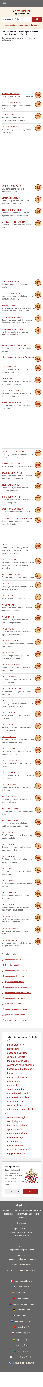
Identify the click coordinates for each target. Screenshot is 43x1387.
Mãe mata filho (23, 1298)
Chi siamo (21, 1223)
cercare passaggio (16, 1117)
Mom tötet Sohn (23, 1310)
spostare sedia (14, 1129)
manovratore (13, 1085)
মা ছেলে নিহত (23, 1351)
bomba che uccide (11, 93)
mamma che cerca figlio (15, 998)
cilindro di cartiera (16, 1056)
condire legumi (14, 1121)
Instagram (22, 1259)
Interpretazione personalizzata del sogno (21, 25)
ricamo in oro (14, 1081)
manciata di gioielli (16, 1044)
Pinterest (32, 1259)
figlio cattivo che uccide (14, 982)
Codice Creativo (29, 1270)
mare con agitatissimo (18, 1061)
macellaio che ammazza (13, 221)
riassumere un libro (17, 1133)
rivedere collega (15, 1137)
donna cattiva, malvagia (19, 1097)
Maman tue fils (23, 1315)
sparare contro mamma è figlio (17, 1020)
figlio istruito (9, 903)
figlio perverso (10, 820)
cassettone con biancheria (20, 1065)
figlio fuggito (9, 736)
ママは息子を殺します (23, 1357)
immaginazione (15, 1145)
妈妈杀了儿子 (23, 1327)
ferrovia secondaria (17, 1125)
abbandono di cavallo (18, 1093)
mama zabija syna (23, 1333)
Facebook (11, 1259)
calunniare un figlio (12, 472)
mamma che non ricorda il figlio (18, 993)
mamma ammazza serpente (16, 987)
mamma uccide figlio (23, 1281)
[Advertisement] (21, 66)
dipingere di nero (15, 1101)
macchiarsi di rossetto (18, 1149)
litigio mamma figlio (13, 1004)
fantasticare (13, 1048)
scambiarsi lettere (16, 1089)
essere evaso (14, 1141)
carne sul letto (14, 1105)
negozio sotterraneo (17, 1077)
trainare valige (14, 1073)
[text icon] (37, 19)
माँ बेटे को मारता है (23, 1340)
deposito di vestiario (17, 1052)
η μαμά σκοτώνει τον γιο (23, 1363)
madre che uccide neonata (16, 1009)
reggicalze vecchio (16, 1153)
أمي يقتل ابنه (19, 1345)
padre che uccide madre (15, 1015)
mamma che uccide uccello (16, 970)
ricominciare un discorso (19, 1069)
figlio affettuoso (11, 574)
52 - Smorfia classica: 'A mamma (18, 356)
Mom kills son (23, 1287)
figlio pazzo (8, 652)
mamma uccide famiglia (14, 959)
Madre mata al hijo (23, 1292)
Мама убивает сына (24, 1321)
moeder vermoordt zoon (23, 1304)
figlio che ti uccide (12, 965)
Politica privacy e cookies (21, 1265)
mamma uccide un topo (14, 976)
